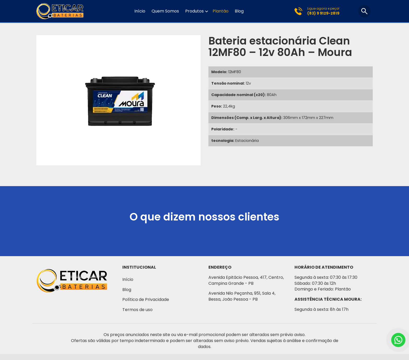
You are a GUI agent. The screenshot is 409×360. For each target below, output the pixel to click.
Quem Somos (165, 11)
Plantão (220, 11)
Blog (239, 11)
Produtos (194, 11)
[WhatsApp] (398, 340)
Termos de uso (137, 310)
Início (139, 11)
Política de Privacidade (145, 299)
